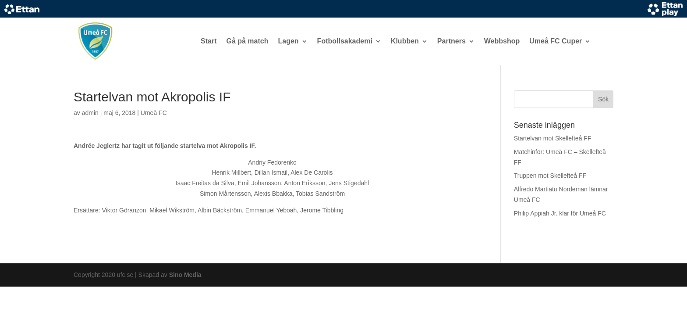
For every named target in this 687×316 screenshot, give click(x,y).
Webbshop (502, 41)
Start (208, 41)
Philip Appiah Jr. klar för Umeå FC (560, 213)
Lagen (288, 41)
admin (90, 112)
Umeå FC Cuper (555, 41)
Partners (451, 41)
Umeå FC (154, 112)
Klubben (405, 41)
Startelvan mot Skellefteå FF (552, 138)
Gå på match (247, 41)
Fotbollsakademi (344, 41)
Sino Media (185, 274)
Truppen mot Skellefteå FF (550, 175)
